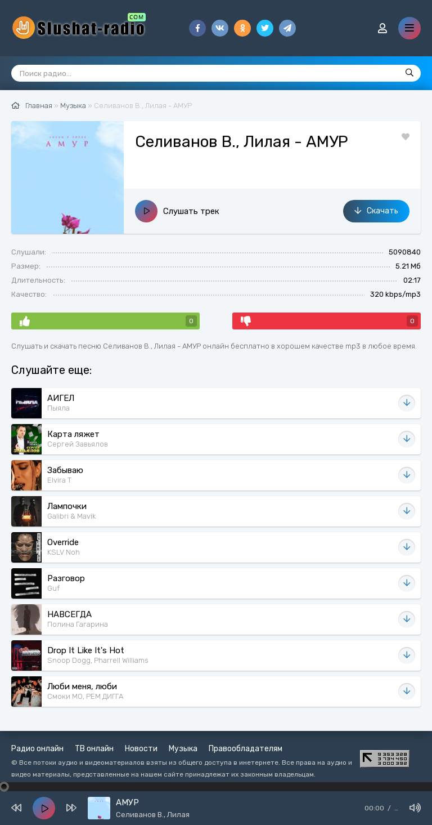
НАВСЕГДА (69, 614)
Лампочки (67, 506)
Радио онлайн (37, 748)
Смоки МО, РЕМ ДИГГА (85, 696)
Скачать (376, 211)
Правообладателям (245, 748)
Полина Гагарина (77, 624)
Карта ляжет (73, 434)
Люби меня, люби (82, 686)
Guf (53, 588)
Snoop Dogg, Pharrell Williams (97, 660)
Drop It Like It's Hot (85, 650)
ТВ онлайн (94, 748)
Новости (141, 748)
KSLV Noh (63, 552)
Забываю (65, 470)
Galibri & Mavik (71, 516)
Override (63, 542)
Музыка (183, 748)
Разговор (66, 578)
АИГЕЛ (60, 398)
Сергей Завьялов (77, 444)
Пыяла (58, 408)
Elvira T (59, 480)
